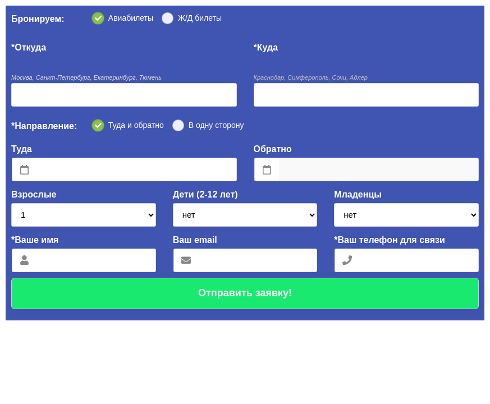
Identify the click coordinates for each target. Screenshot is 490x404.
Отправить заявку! (245, 293)
